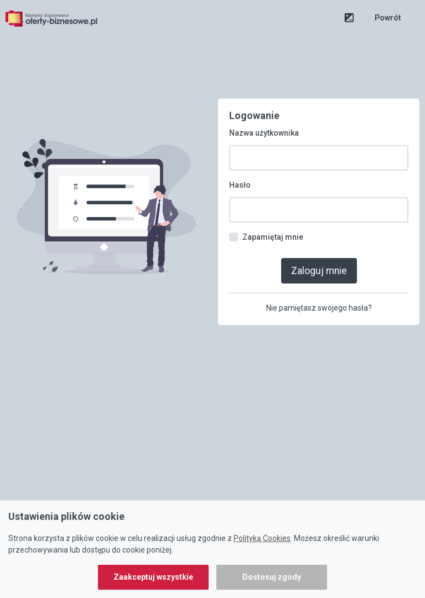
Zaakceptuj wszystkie (153, 577)
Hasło (240, 185)
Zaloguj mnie (319, 270)
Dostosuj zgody (271, 577)
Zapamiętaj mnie (272, 237)
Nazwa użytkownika (264, 132)
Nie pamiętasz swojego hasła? (319, 307)
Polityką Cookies (262, 538)
